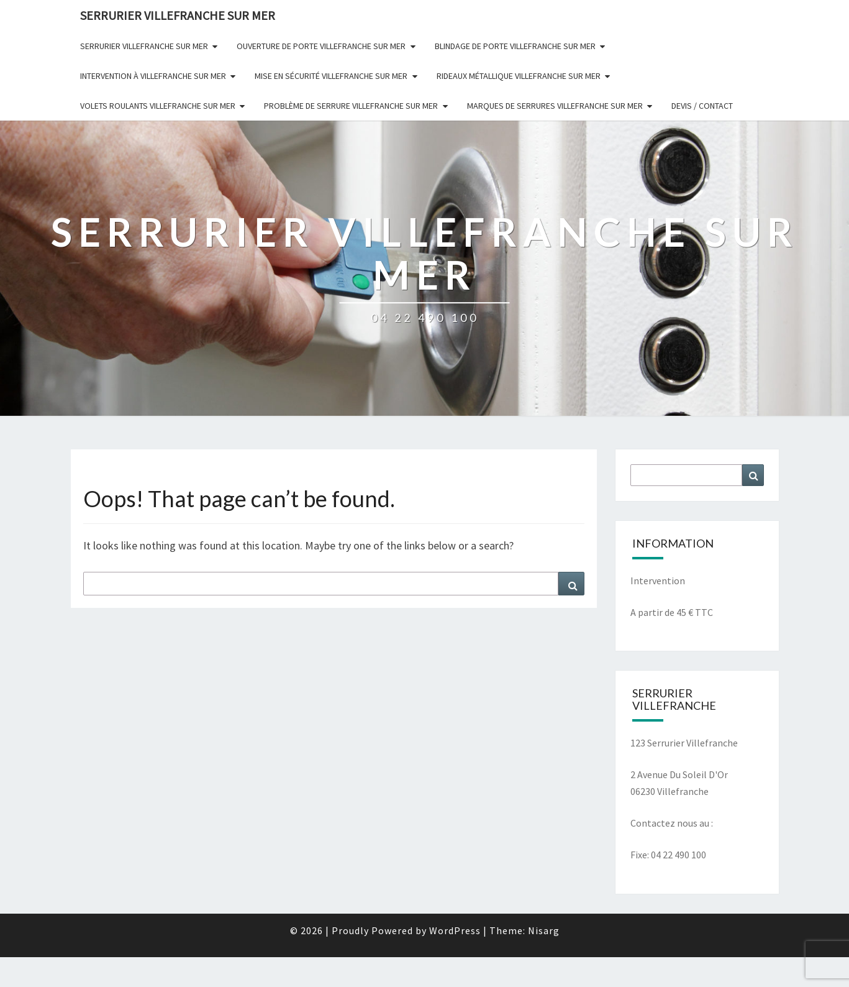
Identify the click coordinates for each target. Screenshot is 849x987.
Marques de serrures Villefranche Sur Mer (555, 105)
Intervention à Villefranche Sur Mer (153, 75)
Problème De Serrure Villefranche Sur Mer (351, 105)
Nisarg (544, 930)
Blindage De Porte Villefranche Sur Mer (515, 46)
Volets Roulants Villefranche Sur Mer (157, 105)
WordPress (455, 930)
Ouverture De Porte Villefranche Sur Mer (321, 46)
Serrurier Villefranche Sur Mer (144, 46)
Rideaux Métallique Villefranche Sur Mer (519, 75)
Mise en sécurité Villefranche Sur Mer (331, 75)
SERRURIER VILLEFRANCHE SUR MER (177, 15)
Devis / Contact (702, 105)
